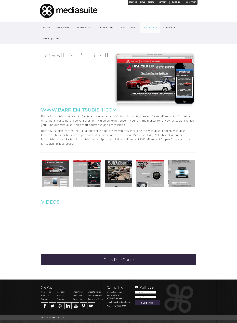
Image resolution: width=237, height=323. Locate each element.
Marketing (84, 27)
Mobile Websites (95, 295)
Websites (62, 27)
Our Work (150, 27)
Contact (169, 27)
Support (162, 2)
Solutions (127, 27)
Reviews (151, 2)
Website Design (94, 292)
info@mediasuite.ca (121, 302)
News (142, 2)
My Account (191, 2)
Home (46, 27)
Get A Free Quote (118, 259)
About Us (133, 2)
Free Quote (50, 38)
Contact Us (77, 299)
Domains (176, 2)
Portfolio (60, 295)
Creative (106, 27)
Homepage (46, 292)
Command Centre (95, 299)
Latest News (77, 292)
